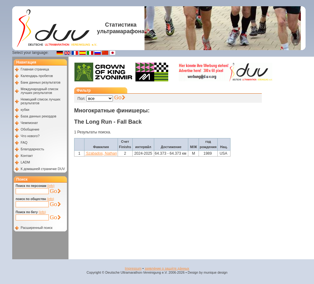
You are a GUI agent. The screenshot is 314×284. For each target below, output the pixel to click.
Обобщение (30, 129)
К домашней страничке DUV (43, 169)
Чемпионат (29, 123)
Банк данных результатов (40, 82)
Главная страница (35, 69)
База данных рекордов (38, 116)
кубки (25, 109)
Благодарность (32, 149)
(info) (50, 186)
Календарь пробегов (37, 76)
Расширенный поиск (37, 228)
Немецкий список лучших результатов (40, 101)
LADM (25, 162)
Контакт (27, 155)
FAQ (24, 142)
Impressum (133, 268)
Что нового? (30, 136)
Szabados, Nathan (101, 153)
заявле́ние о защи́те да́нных (166, 268)
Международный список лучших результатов (39, 91)
